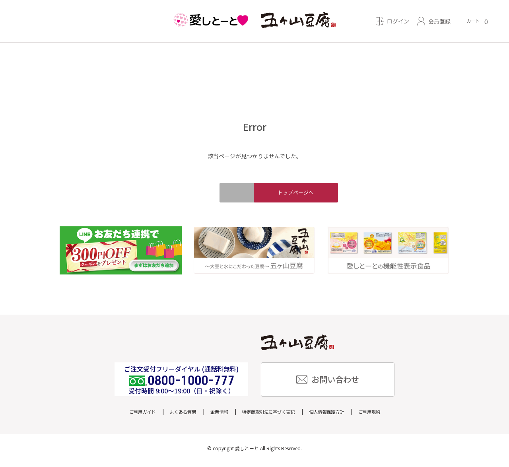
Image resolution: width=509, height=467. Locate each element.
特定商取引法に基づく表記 (270, 416)
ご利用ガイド (121, 416)
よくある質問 (169, 416)
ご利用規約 (390, 416)
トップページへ (314, 195)
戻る (194, 195)
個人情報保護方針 (340, 416)
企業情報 (211, 416)
